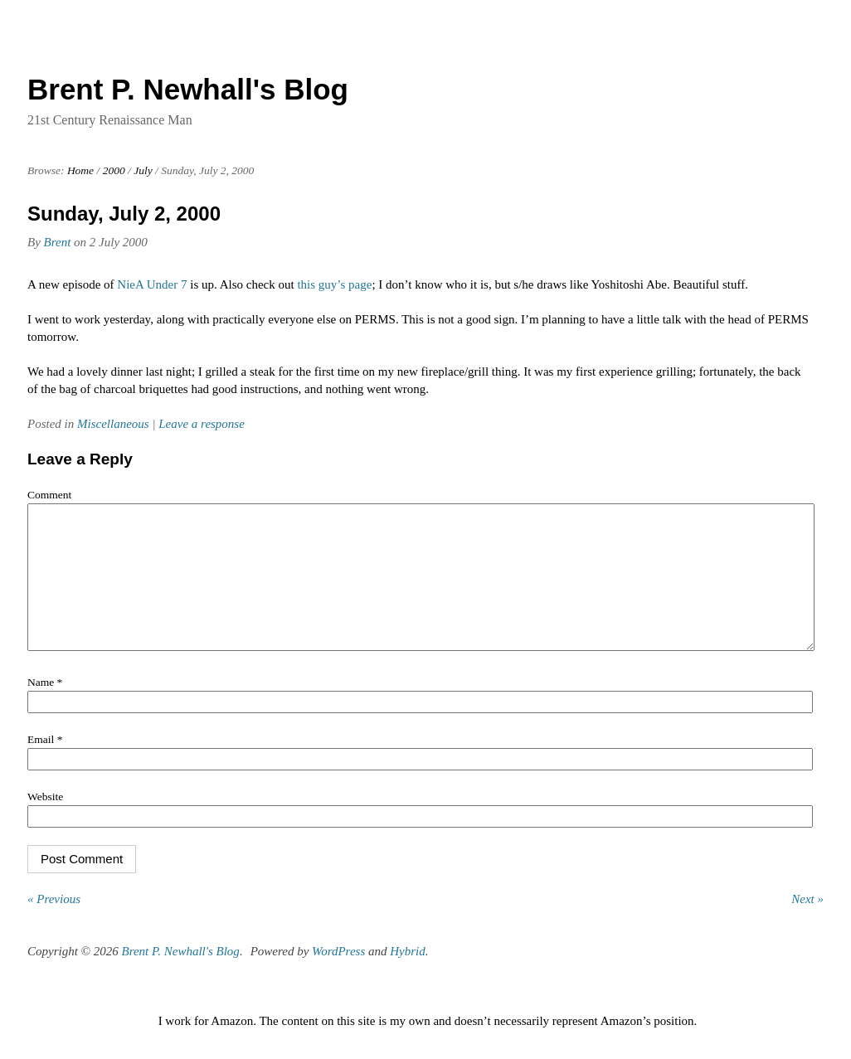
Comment (49, 494)
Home (80, 170)
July (143, 170)
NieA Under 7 (152, 284)
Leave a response (201, 423)
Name (44, 707)
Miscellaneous (113, 423)
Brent (57, 242)
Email (44, 764)
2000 (114, 170)
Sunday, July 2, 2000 (124, 213)
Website (45, 821)
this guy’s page (334, 284)
